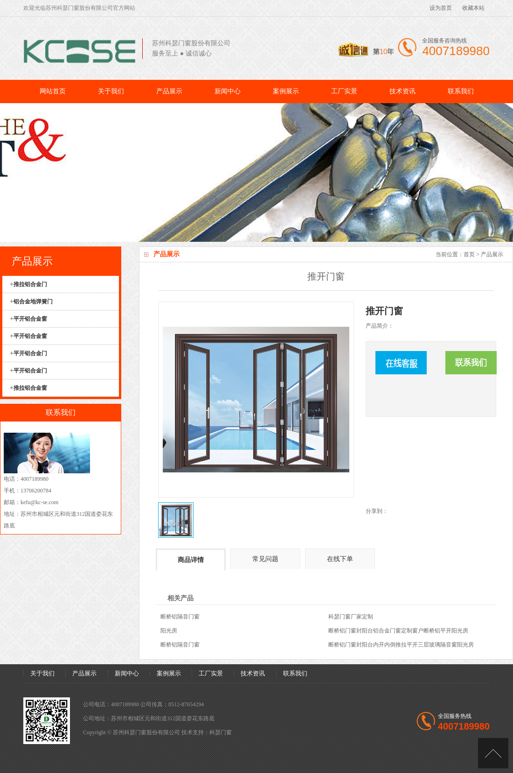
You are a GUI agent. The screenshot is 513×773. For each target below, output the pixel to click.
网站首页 (53, 91)
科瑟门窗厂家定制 (350, 616)
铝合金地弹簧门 (33, 301)
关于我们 (111, 91)
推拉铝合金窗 (30, 388)
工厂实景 (344, 91)
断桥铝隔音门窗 (180, 616)
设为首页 (441, 8)
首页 (469, 254)
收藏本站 (473, 8)
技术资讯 (402, 91)
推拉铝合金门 (30, 284)
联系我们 (461, 91)
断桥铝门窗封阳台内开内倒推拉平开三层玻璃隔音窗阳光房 (401, 644)
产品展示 (169, 91)
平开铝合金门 (30, 353)
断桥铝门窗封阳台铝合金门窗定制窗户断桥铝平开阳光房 (398, 630)
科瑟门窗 (220, 732)
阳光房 (168, 630)
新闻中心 (228, 91)
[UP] (493, 753)
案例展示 (286, 91)
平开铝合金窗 (30, 319)
